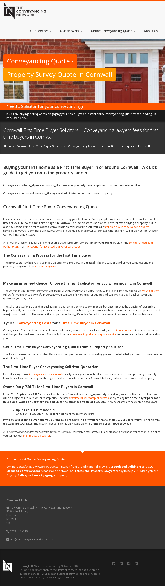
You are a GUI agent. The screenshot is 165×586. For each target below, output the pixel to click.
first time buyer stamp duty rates (89, 398)
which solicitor (150, 291)
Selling (23, 475)
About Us (152, 31)
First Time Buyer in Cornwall (85, 323)
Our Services (40, 31)
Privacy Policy (44, 577)
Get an (35, 459)
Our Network (71, 31)
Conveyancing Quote (40, 61)
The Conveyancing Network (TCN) (58, 566)
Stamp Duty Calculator (36, 436)
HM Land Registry (45, 266)
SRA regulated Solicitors (123, 466)
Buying (11, 475)
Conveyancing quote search (46, 374)
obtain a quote (122, 330)
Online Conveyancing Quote (113, 31)
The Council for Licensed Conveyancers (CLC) (52, 246)
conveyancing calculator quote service (93, 334)
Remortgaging (42, 475)
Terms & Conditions (30, 569)
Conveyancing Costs (34, 323)
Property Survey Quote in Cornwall (59, 74)
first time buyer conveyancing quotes (126, 227)
